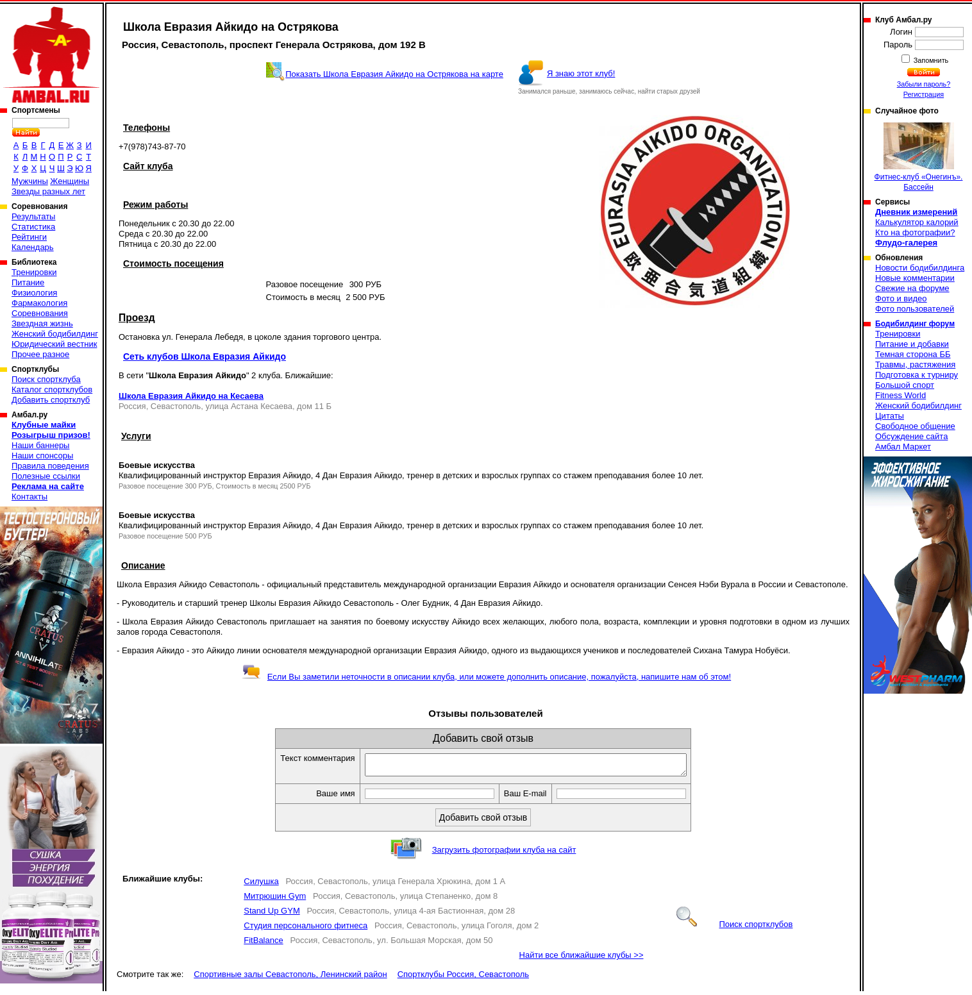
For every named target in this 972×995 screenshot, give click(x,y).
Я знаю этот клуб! (581, 73)
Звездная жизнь (42, 323)
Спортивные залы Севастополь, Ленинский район (290, 978)
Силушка (261, 885)
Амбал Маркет (903, 446)
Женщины (69, 181)
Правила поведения (50, 466)
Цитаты (889, 416)
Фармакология (39, 303)
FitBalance (263, 944)
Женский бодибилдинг (55, 334)
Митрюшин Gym (275, 900)
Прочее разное (40, 354)
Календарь (33, 247)
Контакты (29, 496)
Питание (28, 282)
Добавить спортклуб (51, 400)
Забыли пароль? (924, 84)
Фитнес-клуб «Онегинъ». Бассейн (919, 157)
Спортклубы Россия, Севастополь (463, 978)
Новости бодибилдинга (919, 267)
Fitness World (900, 395)
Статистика (33, 226)
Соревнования (40, 313)
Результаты (33, 216)
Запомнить (930, 60)
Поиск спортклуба (46, 379)
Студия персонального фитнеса (305, 929)
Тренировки (34, 272)
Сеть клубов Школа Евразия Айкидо (204, 356)
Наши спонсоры (42, 455)
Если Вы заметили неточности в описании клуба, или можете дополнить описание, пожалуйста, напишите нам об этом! (486, 676)
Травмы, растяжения (915, 364)
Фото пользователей (914, 309)
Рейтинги (29, 237)
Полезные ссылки (46, 476)
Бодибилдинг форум (915, 323)
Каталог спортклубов (52, 389)
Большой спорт (904, 385)
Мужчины (30, 181)
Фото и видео (901, 298)
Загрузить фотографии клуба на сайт (504, 853)
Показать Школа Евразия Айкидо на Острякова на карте (394, 74)
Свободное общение (915, 426)
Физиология (34, 292)
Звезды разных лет (48, 191)
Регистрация (923, 94)
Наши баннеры (40, 445)
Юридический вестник (54, 344)
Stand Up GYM (271, 914)
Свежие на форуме (912, 288)
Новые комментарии (915, 278)
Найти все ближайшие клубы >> (581, 959)
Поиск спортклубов (734, 928)
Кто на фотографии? (915, 232)
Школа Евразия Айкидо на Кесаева (191, 396)
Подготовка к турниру (916, 375)
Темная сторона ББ (913, 354)
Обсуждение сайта (911, 436)
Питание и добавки (912, 344)
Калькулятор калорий (917, 222)
